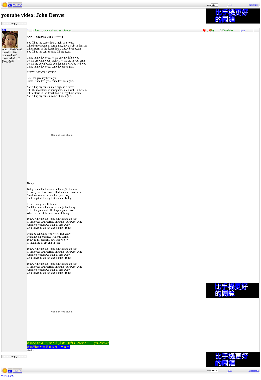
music (17, 5)
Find (230, 5)
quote (243, 30)
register (256, 5)
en (10, 5)
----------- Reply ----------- (14, 23)
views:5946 (7, 375)
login (251, 5)
